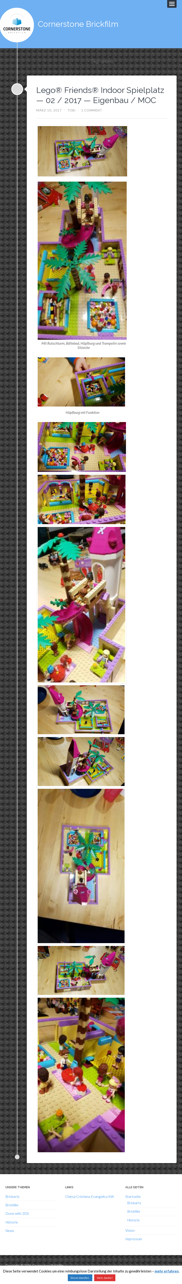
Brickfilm (11, 1214)
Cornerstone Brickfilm (80, 23)
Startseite (133, 1205)
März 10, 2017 (49, 119)
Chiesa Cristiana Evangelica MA (89, 1205)
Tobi (71, 119)
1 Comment (91, 119)
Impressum (133, 1248)
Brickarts (12, 1205)
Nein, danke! (105, 1277)
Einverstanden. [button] (80, 1277)
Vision (130, 1239)
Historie (11, 1231)
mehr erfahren (167, 1271)
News (9, 1239)
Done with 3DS (17, 1222)
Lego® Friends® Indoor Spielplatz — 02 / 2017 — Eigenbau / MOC (84, 99)
